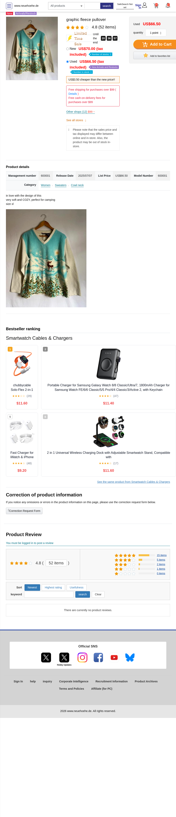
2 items (161, 564)
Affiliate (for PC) (101, 688)
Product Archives (146, 681)
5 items (161, 559)
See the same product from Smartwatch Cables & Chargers (133, 481)
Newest (32, 587)
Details (72, 93)
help (33, 681)
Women (45, 185)
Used (94, 66)
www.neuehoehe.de (26, 5)
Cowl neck (77, 185)
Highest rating (53, 587)
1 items (161, 568)
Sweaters (60, 185)
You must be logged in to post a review (29, 543)
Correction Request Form (24, 510)
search (107, 6)
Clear (98, 594)
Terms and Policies (71, 688)
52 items (56, 563)
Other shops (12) (80, 111)
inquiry (47, 681)
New (91, 51)
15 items (162, 555)
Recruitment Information (112, 681)
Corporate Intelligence (73, 681)
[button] (167, 5)
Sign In (138, 6)
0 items (161, 573)
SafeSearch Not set (125, 6)
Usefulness (76, 587)
